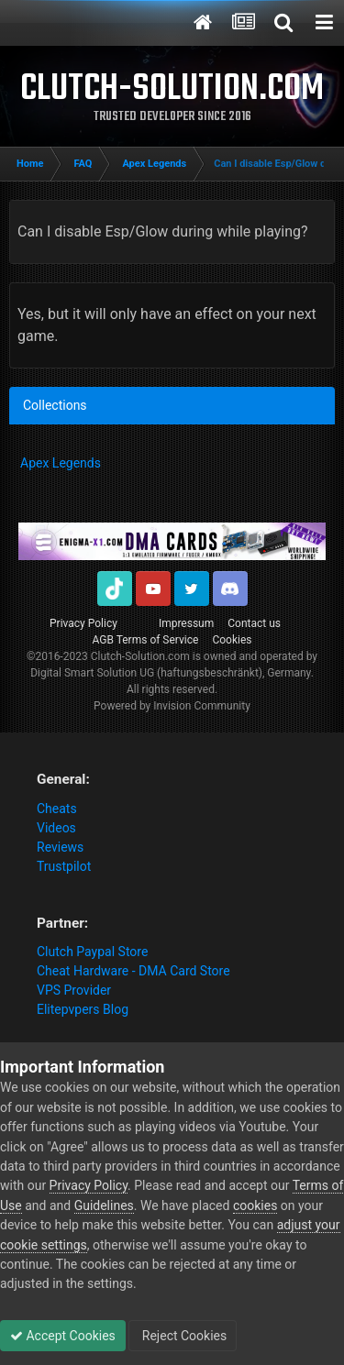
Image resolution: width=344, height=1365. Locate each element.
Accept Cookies (63, 1335)
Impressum (186, 623)
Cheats (57, 808)
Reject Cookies (183, 1335)
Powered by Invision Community (172, 705)
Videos (56, 827)
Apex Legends (60, 463)
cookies (255, 1205)
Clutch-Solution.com (140, 656)
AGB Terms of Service (146, 639)
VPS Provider (74, 990)
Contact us (254, 623)
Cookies (231, 639)
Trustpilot (64, 866)
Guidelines (104, 1205)
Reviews (60, 847)
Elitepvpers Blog (82, 1009)
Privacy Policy (83, 623)
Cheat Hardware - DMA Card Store (133, 970)
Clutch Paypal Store (92, 951)
